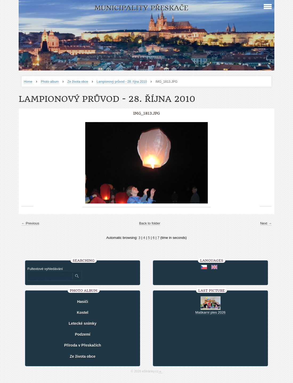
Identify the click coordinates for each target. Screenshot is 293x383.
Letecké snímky (82, 323)
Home (28, 82)
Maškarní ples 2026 (210, 312)
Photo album (50, 82)
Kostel (82, 312)
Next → (266, 223)
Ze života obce (77, 82)
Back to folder (149, 223)
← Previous (30, 223)
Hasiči (82, 301)
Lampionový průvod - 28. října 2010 (122, 82)
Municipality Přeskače (141, 8)
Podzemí (82, 334)
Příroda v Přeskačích (82, 345)
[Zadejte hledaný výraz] (49, 276)
